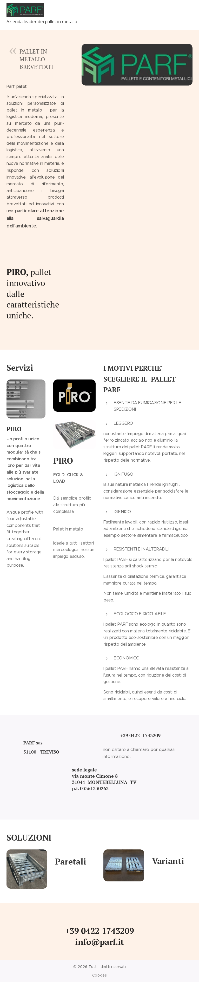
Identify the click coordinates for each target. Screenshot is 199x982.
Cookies (99, 975)
